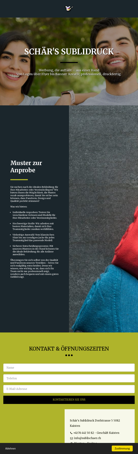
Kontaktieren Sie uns (69, 399)
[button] (4, 8)
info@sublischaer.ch (85, 438)
